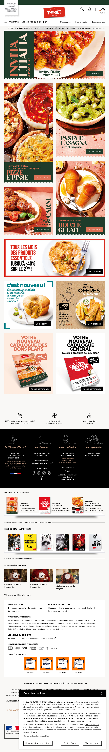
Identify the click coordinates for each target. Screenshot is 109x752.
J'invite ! (94, 73)
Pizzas (74, 620)
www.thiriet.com (67, 702)
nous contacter (67, 447)
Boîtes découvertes (28, 629)
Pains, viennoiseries (69, 626)
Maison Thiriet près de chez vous (41, 454)
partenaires (85, 702)
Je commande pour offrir (58, 611)
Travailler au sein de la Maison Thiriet (93, 454)
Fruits (24, 626)
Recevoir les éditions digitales (16, 522)
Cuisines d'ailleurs (86, 620)
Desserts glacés (42, 626)
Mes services (65, 22)
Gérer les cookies (92, 725)
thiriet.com (16, 690)
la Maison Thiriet (15, 447)
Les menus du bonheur (34, 22)
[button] (89, 10)
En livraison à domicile (17, 608)
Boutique (41, 629)
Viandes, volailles (48, 623)
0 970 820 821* (67, 456)
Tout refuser (70, 743)
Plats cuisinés (13, 623)
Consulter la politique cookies (36, 736)
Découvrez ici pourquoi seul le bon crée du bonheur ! (15, 455)
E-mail (67, 471)
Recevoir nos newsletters (41, 522)
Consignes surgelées (66, 608)
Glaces (31, 626)
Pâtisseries (54, 626)
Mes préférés (81, 22)
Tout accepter (92, 743)
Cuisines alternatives (86, 626)
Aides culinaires (14, 626)
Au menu (11, 638)
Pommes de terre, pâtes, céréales (80, 623)
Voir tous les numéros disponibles (18, 559)
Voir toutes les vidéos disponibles (17, 595)
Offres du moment (15, 620)
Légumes (60, 623)
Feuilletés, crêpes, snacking (59, 620)
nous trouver (41, 447)
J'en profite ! (94, 271)
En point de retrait (35, 608)
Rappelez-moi (68, 467)
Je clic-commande (40, 389)
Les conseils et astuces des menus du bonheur (37, 638)
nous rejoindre (93, 447)
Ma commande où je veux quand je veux (42, 462)
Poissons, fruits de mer (30, 623)
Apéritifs (28, 620)
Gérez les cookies (17, 693)
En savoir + (55, 648)
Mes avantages (98, 22)
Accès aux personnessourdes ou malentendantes (67, 477)
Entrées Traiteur (40, 620)
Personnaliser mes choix (38, 743)
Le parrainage (14, 611)
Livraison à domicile (85, 608)
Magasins (52, 608)
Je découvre (42, 177)
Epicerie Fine (13, 629)
